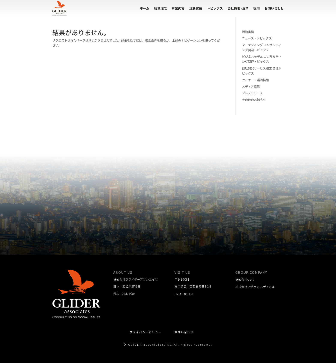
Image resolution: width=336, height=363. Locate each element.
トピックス (215, 8)
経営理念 (160, 8)
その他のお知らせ (254, 99)
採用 (256, 8)
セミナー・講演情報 (255, 80)
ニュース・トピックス (257, 38)
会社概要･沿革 (238, 8)
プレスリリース (252, 93)
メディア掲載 (251, 86)
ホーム (144, 8)
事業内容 (178, 8)
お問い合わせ (274, 8)
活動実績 (195, 8)
